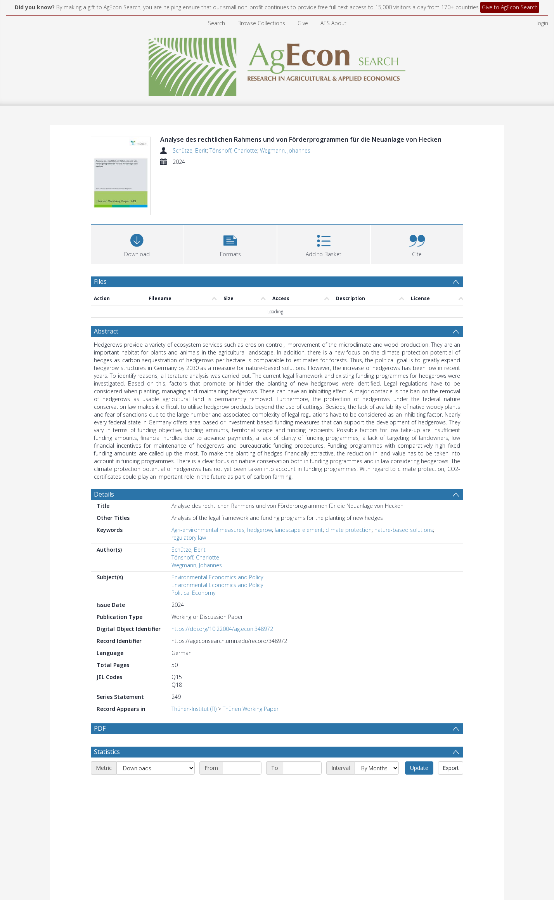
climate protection (348, 529)
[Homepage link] (277, 65)
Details (104, 494)
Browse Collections (261, 23)
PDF (100, 728)
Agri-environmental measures (207, 529)
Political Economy (193, 592)
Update (419, 767)
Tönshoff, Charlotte (233, 150)
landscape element (299, 529)
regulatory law (188, 537)
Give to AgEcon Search (510, 7)
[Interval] (377, 768)
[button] (230, 243)
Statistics (107, 751)
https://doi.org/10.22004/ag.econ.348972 (222, 628)
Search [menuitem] (216, 23)
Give (303, 23)
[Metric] (155, 768)
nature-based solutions (403, 529)
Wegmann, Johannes (285, 150)
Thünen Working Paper (251, 708)
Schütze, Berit (190, 150)
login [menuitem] (542, 23)
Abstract (106, 331)
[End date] (302, 768)
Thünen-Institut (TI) (193, 708)
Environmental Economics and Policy (217, 577)
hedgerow (259, 529)
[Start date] (242, 768)
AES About (333, 23)
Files (100, 281)
